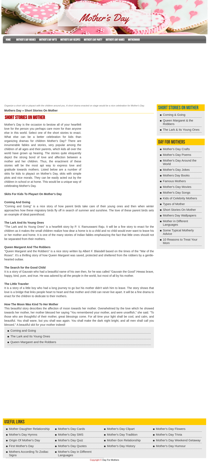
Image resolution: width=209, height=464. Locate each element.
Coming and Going (23, 330)
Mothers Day (12, 110)
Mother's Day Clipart (121, 429)
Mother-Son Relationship (124, 440)
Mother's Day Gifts (48, 39)
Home (8, 39)
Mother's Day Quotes (72, 446)
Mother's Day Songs (176, 192)
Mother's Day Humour (171, 446)
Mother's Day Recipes (70, 39)
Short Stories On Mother (178, 108)
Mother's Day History (121, 446)
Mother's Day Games (115, 39)
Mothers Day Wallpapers (179, 215)
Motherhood (134, 39)
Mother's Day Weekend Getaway (178, 440)
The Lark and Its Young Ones (30, 336)
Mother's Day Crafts (176, 149)
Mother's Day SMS (70, 434)
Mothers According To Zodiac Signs (28, 453)
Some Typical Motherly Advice (178, 232)
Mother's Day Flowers (171, 429)
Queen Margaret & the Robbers (178, 122)
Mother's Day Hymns (23, 434)
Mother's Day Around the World (180, 162)
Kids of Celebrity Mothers (180, 198)
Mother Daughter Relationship (29, 429)
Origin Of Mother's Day (24, 440)
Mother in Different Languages (175, 222)
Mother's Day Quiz (70, 440)
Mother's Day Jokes (176, 169)
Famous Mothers (174, 181)
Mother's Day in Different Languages (74, 453)
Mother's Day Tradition (122, 434)
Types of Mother (174, 204)
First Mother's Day (21, 446)
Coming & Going (174, 114)
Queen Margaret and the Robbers (33, 342)
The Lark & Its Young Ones (181, 129)
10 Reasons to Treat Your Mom (180, 241)
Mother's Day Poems (177, 154)
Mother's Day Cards (71, 429)
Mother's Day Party (93, 39)
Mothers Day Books (176, 175)
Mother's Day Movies (177, 186)
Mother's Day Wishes (26, 39)
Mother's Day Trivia (169, 434)
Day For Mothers (110, 460)
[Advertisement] (104, 73)
